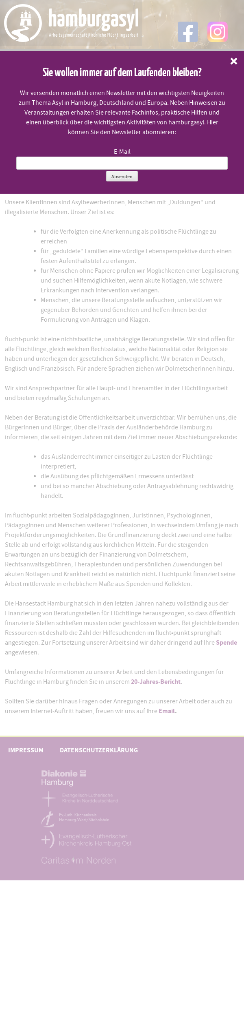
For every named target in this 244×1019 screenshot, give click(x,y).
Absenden (122, 176)
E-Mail (122, 152)
